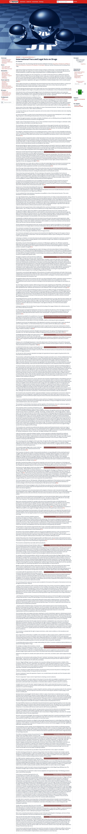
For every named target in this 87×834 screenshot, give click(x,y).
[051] (21, 135)
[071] (41, 529)
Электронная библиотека (7, 61)
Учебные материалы (78, 75)
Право (3, 98)
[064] (56, 405)
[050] (50, 129)
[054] (44, 184)
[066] (35, 460)
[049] (69, 105)
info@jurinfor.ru (77, 77)
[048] (70, 90)
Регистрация (4, 78)
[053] (51, 166)
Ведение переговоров (6, 86)
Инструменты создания (7, 75)
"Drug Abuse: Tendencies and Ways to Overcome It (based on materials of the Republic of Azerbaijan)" (43, 64)
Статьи (75, 74)
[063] (38, 344)
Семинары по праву (6, 60)
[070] (63, 508)
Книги (75, 73)
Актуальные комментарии (7, 87)
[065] (27, 450)
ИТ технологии (5, 99)
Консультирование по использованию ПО (6, 94)
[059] (64, 323)
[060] (33, 328)
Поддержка (4, 76)
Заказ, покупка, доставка (7, 68)
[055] (31, 247)
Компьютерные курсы (6, 59)
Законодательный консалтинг (5, 82)
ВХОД (41, 1)
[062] (19, 339)
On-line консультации (6, 88)
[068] (57, 483)
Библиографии (77, 76)
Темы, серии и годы (6, 66)
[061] (64, 332)
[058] (22, 313)
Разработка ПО (5, 91)
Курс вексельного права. (78, 106)
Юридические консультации (5, 84)
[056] (68, 287)
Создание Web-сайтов (6, 92)
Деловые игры (5, 73)
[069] (51, 506)
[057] (22, 304)
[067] (24, 472)
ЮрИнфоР (18, 57)
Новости (28, 1)
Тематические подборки (79, 72)
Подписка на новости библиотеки (80, 82)
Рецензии (80, 73)
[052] (38, 161)
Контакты (22, 1)
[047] (19, 81)
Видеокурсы (4, 63)
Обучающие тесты (6, 74)
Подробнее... (83, 64)
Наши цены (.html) (5, 67)
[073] (46, 540)
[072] (54, 539)
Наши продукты (5, 72)
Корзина (35, 1)
